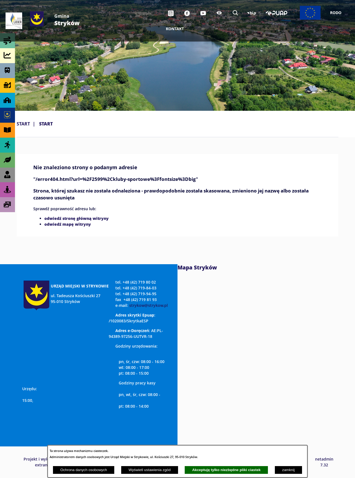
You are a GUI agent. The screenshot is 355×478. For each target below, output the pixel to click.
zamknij (288, 470)
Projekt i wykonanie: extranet (43, 461)
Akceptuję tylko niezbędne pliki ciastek (226, 470)
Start (23, 124)
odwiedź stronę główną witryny (76, 218)
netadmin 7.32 (324, 461)
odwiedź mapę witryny (67, 224)
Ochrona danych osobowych (83, 470)
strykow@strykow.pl (148, 305)
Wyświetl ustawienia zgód (149, 470)
